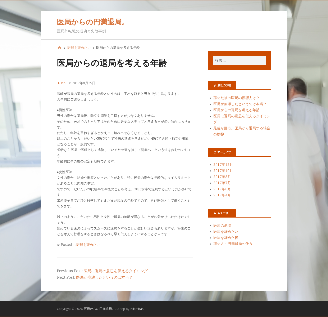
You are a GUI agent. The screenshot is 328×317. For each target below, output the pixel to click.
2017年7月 (222, 183)
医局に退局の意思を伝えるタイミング (116, 271)
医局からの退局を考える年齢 (236, 110)
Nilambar (136, 309)
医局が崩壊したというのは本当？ (104, 277)
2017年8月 (222, 177)
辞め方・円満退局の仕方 (232, 244)
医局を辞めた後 (225, 238)
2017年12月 (223, 164)
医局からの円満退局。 (93, 22)
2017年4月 (222, 195)
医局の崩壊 (222, 225)
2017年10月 (223, 171)
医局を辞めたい (88, 244)
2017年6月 (222, 189)
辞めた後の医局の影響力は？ (236, 98)
